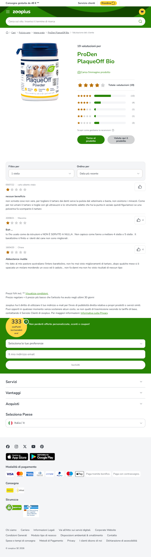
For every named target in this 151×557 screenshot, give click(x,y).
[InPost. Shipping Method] (20, 491)
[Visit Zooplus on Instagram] (16, 446)
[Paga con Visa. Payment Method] (10, 474)
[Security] (14, 508)
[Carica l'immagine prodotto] (93, 72)
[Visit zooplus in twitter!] (25, 446)
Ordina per (83, 166)
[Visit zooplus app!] (17, 459)
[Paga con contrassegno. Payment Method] (126, 474)
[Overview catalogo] (7, 11)
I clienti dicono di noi (90, 540)
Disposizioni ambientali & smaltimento (82, 535)
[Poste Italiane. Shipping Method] (10, 491)
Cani (13, 32)
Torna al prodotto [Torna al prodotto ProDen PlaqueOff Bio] (91, 139)
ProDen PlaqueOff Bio (58, 32)
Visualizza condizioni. (36, 293)
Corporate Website (105, 530)
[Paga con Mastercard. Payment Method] (20, 474)
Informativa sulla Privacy (94, 313)
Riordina (108, 3)
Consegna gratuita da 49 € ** (22, 3)
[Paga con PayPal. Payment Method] (59, 474)
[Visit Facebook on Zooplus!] (8, 446)
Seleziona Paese (19, 414)
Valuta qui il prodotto (121, 139)
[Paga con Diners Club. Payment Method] (40, 474)
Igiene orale (39, 32)
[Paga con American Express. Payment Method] (30, 474)
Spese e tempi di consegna (20, 540)
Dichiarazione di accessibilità (121, 540)
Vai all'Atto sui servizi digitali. (75, 530)
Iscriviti (75, 365)
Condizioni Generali (16, 535)
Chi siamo (11, 530)
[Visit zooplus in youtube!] (33, 446)
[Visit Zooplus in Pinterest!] (42, 446)
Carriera (25, 530)
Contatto (112, 535)
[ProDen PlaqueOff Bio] (39, 74)
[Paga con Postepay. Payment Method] (49, 474)
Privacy (71, 540)
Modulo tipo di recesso (43, 535)
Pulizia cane (24, 32)
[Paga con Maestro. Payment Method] (69, 474)
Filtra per (14, 166)
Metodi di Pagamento (51, 540)
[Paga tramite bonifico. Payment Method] (98, 474)
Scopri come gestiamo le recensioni (96, 130)
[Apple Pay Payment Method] (79, 474)
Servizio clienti (86, 3)
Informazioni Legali (44, 530)
